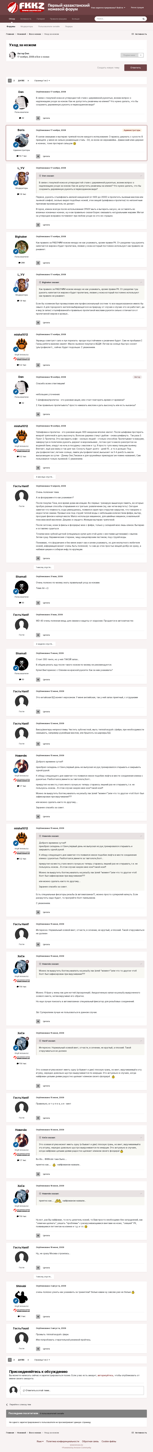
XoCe (21, 956)
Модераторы (27, 26)
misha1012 (21, 334)
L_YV (21, 168)
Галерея (41, 19)
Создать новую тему (108, 67)
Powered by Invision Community (77, 1447)
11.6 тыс (21, 986)
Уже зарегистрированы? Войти (108, 7)
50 (21, 602)
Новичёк (21, 755)
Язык (40, 1441)
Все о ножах (42, 56)
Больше (75, 19)
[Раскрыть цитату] (40, 176)
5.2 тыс (21, 365)
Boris (21, 130)
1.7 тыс (21, 786)
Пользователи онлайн (49, 26)
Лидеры (69, 26)
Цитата (46, 118)
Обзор (12, 20)
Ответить (135, 67)
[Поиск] (111, 18)
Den (27, 53)
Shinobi (21, 1286)
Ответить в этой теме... (37, 1390)
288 (22, 262)
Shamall (21, 576)
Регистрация (137, 7)
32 (21, 118)
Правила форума (58, 19)
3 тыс (22, 1316)
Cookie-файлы (109, 1441)
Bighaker (21, 236)
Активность (25, 19)
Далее (21, 80)
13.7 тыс (22, 156)
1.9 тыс (21, 194)
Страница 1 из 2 (42, 80)
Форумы (11, 26)
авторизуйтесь (105, 1375)
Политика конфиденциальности (62, 1441)
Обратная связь (90, 1441)
